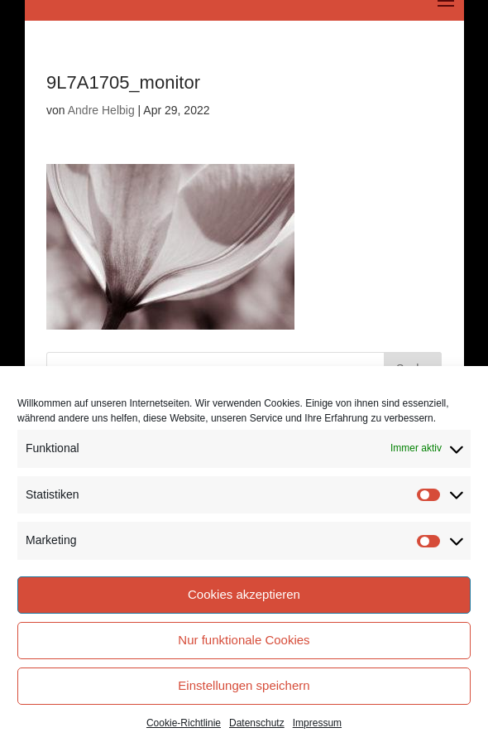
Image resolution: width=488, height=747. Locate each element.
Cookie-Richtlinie (183, 723)
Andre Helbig (101, 110)
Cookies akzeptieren (244, 594)
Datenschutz (257, 723)
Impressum (317, 723)
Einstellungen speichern (243, 685)
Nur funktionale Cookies (243, 640)
